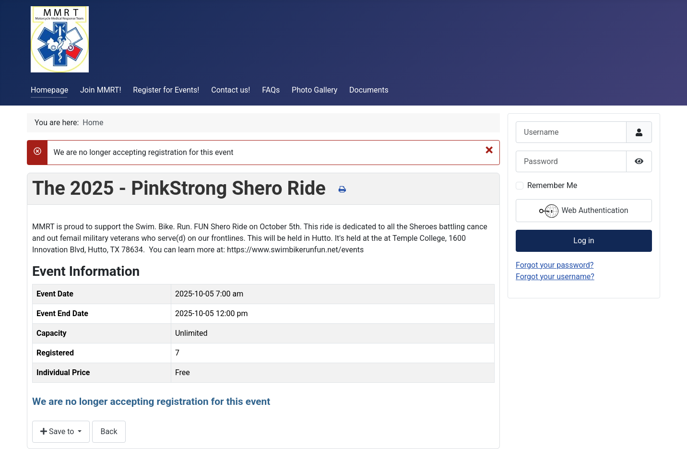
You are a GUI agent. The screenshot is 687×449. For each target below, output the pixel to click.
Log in (583, 240)
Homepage (49, 90)
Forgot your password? (554, 265)
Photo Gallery (314, 90)
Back (108, 431)
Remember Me (552, 185)
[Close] (489, 150)
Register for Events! (166, 90)
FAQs (271, 90)
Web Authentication (583, 211)
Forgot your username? (555, 276)
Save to (58, 431)
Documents (369, 90)
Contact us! (230, 90)
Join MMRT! (100, 90)
